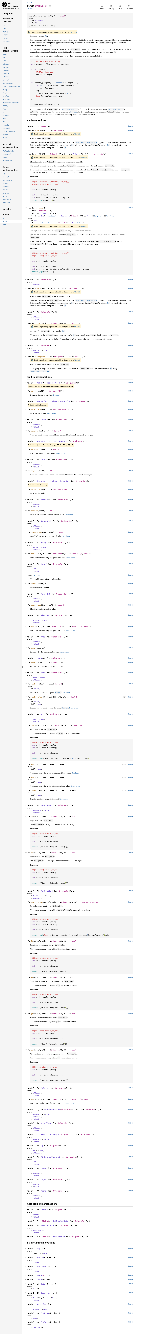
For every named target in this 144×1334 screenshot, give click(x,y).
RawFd (56, 449)
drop (33, 648)
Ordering (77, 725)
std (9, 3)
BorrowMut (45, 521)
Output (97, 216)
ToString (42, 1304)
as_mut (34, 431)
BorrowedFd (54, 391)
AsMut (43, 419)
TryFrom (44, 1313)
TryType (110, 216)
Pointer (44, 1088)
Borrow (44, 499)
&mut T (57, 431)
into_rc (39, 323)
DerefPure (45, 1123)
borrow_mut (36, 532)
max (32, 764)
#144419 (84, 157)
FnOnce (76, 154)
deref (33, 583)
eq (32, 816)
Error (87, 554)
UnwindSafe (59, 1236)
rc (31, 3)
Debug (43, 542)
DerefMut (45, 594)
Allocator (39, 21)
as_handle (36, 409)
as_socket (36, 489)
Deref (43, 564)
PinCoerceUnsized (50, 1157)
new (37, 130)
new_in (38, 288)
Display (44, 615)
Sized (38, 23)
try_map (39, 208)
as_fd (33, 391)
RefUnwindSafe (60, 1221)
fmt (32, 554)
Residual (52, 216)
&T (51, 471)
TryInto (44, 1322)
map (37, 154)
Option (85, 902)
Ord (42, 714)
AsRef (43, 459)
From (39, 658)
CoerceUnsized (52, 1109)
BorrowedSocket (61, 489)
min (32, 777)
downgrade (40, 356)
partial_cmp (37, 902)
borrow (34, 511)
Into (42, 1284)
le (32, 977)
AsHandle (42, 401)
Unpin (43, 1191)
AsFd (39, 383)
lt (32, 941)
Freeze (44, 1209)
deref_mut (36, 605)
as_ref (34, 471)
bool (74, 816)
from (33, 662)
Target (36, 575)
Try (42, 216)
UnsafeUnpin (47, 1225)
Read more (57, 395)
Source (30, 9)
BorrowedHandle (61, 409)
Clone (46, 350)
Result (75, 554)
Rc (73, 323)
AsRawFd (41, 441)
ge (32, 1050)
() (81, 554)
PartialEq (45, 805)
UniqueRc (42, 126)
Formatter (57, 554)
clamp (33, 790)
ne (32, 853)
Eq (41, 1145)
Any (38, 1248)
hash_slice (36, 697)
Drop (42, 636)
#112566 (74, 32)
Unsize (36, 1114)
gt (32, 1013)
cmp (32, 725)
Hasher (36, 689)
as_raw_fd (36, 449)
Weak (77, 356)
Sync (44, 1179)
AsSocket (42, 481)
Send (44, 1168)
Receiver (45, 1293)
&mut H (58, 684)
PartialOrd (46, 891)
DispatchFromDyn (49, 1134)
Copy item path (50, 6)
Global (62, 16)
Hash (42, 672)
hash (33, 684)
